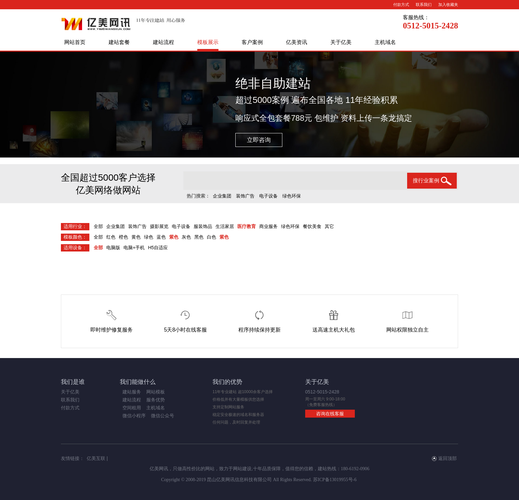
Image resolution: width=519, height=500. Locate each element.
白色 (211, 237)
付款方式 (401, 4)
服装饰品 (203, 226)
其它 (329, 226)
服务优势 (155, 399)
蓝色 (161, 237)
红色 (111, 237)
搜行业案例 (432, 181)
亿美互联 (96, 458)
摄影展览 (159, 226)
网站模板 (155, 391)
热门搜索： (198, 196)
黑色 (199, 237)
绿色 (148, 237)
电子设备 (268, 196)
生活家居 (224, 226)
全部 (98, 226)
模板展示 (207, 42)
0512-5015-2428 (430, 25)
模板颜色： (75, 237)
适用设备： (75, 247)
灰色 (186, 237)
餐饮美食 (312, 226)
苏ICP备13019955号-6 (334, 479)
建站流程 (163, 42)
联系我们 (424, 4)
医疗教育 (246, 226)
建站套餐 (119, 42)
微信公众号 (162, 415)
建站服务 (131, 391)
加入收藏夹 (448, 4)
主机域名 (385, 42)
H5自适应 (158, 247)
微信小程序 (134, 415)
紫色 (173, 237)
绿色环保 (291, 196)
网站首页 (74, 42)
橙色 (123, 237)
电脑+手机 (134, 247)
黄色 (136, 237)
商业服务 (268, 226)
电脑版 (113, 247)
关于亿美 (341, 42)
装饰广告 (245, 196)
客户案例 (252, 42)
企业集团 (222, 196)
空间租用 (131, 407)
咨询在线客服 (330, 413)
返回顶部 (444, 458)
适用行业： (75, 226)
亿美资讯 (296, 42)
